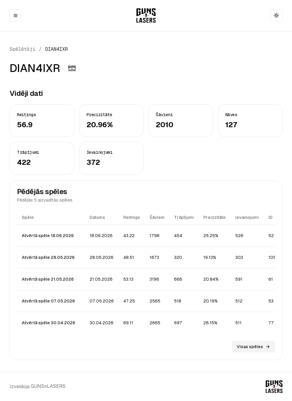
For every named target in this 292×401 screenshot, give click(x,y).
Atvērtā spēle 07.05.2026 (48, 301)
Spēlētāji (23, 49)
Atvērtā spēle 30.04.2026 (48, 322)
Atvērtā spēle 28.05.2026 (48, 257)
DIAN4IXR (56, 49)
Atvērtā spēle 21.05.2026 (48, 279)
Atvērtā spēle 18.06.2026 (48, 235)
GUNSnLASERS (48, 386)
